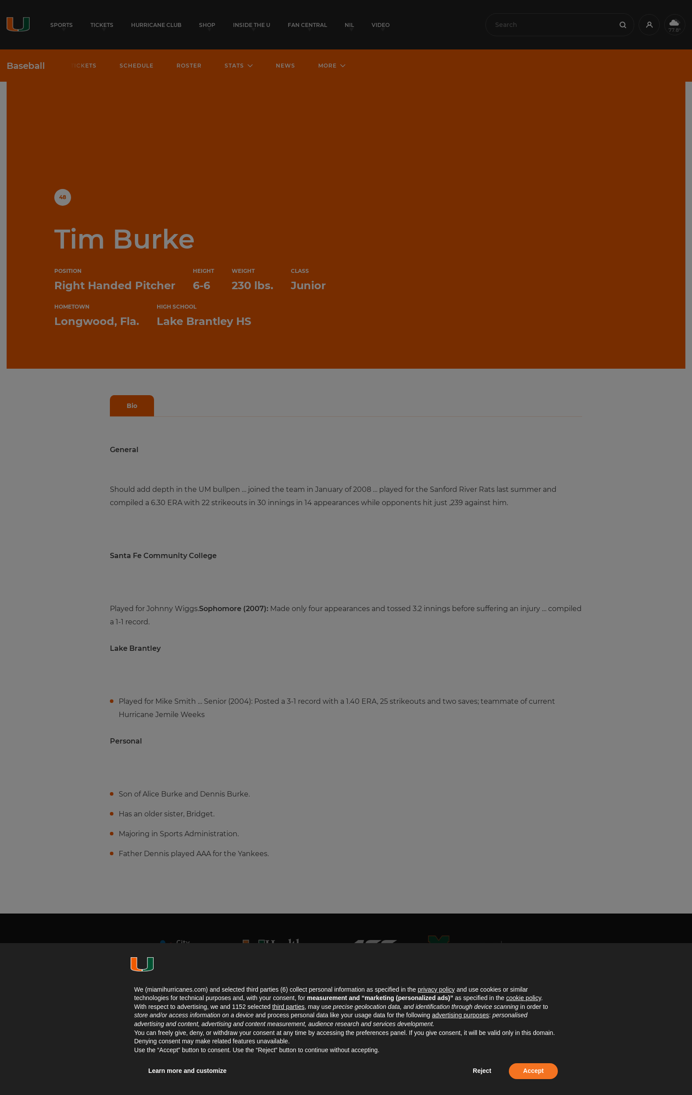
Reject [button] (482, 1070)
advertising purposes (460, 1015)
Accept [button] (533, 1070)
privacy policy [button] (436, 989)
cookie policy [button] (523, 997)
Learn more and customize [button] (187, 1070)
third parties (288, 1006)
